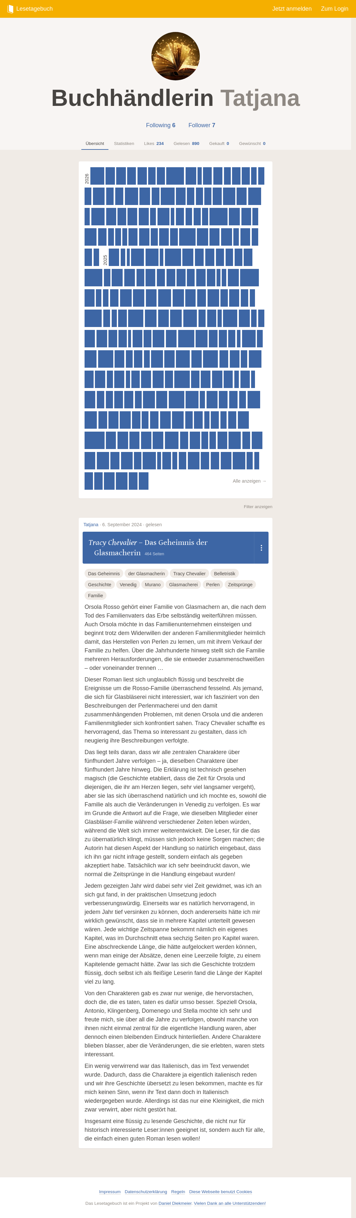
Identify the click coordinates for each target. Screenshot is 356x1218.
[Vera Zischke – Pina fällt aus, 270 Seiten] (111, 237)
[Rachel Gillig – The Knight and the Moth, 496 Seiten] (163, 318)
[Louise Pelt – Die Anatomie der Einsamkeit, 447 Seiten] (222, 440)
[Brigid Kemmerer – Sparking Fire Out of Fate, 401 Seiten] (121, 216)
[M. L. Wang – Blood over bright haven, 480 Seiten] (144, 237)
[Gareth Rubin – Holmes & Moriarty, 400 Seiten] (118, 399)
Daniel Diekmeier (174, 1203)
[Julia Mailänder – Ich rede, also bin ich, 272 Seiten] (255, 216)
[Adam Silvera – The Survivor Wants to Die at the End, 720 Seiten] (176, 399)
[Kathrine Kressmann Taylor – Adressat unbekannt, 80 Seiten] (128, 257)
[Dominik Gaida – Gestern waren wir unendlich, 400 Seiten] (223, 399)
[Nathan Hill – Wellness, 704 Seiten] (105, 359)
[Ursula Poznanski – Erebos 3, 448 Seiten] (137, 338)
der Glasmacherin (146, 573)
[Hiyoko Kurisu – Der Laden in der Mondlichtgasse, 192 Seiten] (220, 318)
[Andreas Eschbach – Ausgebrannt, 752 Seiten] (186, 338)
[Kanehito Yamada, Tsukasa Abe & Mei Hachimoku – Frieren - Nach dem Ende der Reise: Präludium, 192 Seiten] (128, 379)
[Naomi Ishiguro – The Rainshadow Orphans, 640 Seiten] (97, 176)
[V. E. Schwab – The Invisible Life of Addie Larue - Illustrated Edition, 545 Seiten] (157, 359)
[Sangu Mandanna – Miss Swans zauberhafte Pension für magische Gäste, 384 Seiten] (220, 257)
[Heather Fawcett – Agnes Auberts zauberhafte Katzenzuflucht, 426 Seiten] (217, 176)
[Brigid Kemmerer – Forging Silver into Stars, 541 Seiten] (193, 460)
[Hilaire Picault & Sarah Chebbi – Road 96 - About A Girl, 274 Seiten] (147, 359)
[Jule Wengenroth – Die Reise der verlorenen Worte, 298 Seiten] (107, 277)
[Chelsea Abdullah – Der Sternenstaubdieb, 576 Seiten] (235, 440)
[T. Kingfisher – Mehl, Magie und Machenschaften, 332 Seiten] (199, 196)
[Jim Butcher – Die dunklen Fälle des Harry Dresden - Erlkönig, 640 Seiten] (183, 359)
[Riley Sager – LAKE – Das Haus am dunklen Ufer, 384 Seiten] (98, 481)
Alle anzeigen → (250, 481)
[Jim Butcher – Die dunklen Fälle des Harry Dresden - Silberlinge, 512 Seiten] (243, 420)
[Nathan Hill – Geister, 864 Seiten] (249, 277)
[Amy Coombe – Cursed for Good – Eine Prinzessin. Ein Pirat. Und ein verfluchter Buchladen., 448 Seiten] (121, 176)
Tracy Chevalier (112, 542)
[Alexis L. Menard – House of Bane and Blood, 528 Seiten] (178, 298)
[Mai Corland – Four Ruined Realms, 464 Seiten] (119, 379)
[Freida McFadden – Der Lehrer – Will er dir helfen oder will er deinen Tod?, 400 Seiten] (213, 338)
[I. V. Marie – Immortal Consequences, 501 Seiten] (171, 338)
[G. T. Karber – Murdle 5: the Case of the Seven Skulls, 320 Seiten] (129, 359)
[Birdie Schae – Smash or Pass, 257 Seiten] (254, 176)
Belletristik (224, 573)
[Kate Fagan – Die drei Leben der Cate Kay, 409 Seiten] (201, 298)
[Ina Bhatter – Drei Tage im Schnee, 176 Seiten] (218, 277)
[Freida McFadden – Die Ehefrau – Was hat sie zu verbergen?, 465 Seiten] (111, 216)
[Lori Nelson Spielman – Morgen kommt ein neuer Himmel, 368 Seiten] (223, 338)
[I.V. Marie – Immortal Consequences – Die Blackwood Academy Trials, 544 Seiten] (158, 338)
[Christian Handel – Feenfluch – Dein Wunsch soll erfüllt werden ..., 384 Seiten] (211, 277)
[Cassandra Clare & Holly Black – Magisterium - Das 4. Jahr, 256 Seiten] (105, 298)
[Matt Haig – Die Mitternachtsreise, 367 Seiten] (245, 176)
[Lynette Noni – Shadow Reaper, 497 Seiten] (191, 176)
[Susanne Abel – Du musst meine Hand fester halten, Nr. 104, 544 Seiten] (201, 338)
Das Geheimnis (104, 573)
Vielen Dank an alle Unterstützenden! (230, 1203)
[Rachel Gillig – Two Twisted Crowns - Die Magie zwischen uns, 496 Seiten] (122, 440)
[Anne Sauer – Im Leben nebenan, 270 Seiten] (260, 338)
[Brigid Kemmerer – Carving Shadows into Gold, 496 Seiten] (90, 460)
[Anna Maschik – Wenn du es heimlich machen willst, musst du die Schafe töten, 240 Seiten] (114, 318)
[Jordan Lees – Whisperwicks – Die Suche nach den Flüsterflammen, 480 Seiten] (217, 379)
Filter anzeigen (258, 506)
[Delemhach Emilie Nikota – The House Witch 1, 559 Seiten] (163, 216)
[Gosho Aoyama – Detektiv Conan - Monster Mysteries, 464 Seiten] (234, 298)
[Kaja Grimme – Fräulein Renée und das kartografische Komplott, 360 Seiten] (155, 196)
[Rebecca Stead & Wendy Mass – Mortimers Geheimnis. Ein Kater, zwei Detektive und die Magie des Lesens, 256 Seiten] (96, 257)
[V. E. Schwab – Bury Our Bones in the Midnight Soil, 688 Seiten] (210, 359)
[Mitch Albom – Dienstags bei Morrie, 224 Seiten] (124, 237)
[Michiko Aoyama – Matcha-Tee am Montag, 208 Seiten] (224, 277)
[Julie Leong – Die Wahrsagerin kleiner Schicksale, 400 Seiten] (154, 420)
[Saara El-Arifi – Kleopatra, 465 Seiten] (214, 237)
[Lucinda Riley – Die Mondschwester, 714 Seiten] (182, 379)
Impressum (110, 1191)
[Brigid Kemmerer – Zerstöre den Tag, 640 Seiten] (168, 196)
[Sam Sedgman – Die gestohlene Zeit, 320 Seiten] (207, 196)
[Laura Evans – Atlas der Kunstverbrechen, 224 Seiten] (123, 257)
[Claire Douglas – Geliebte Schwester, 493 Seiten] (144, 196)
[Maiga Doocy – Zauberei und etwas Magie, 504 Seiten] (151, 298)
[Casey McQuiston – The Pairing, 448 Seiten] (205, 379)
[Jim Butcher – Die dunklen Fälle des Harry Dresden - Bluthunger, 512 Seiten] (158, 379)
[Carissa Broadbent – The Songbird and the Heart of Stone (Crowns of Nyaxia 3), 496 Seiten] (158, 440)
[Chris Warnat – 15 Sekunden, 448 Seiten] (234, 359)
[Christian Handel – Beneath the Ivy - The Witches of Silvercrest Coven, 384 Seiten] (184, 440)
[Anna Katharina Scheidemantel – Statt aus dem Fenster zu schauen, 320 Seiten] (88, 196)
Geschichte (99, 584)
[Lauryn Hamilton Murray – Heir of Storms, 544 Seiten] (149, 399)
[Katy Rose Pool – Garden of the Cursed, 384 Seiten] (205, 460)
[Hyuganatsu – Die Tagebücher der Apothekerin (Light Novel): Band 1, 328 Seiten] (231, 338)
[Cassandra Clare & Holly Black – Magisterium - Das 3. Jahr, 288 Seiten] (110, 379)
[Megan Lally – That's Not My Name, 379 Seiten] (215, 420)
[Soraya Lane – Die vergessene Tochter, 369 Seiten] (161, 176)
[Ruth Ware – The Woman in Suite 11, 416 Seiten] (199, 257)
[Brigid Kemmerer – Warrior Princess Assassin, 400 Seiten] (112, 338)
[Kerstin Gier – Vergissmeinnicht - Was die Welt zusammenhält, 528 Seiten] (121, 481)
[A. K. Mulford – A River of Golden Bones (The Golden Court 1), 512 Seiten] (233, 277)
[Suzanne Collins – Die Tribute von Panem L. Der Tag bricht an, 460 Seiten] (134, 440)
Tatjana (90, 524)
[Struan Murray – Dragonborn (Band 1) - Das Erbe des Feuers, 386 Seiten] (180, 216)
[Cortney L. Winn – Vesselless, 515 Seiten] (202, 237)
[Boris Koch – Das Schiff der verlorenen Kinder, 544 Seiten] (126, 298)
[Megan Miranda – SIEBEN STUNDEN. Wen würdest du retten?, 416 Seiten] (114, 460)
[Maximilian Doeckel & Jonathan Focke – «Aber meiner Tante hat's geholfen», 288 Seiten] (250, 460)
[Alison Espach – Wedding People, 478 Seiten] (169, 359)
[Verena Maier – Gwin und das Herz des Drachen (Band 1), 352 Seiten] (147, 338)
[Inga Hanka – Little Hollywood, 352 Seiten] (110, 196)
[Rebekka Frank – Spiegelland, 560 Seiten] (91, 237)
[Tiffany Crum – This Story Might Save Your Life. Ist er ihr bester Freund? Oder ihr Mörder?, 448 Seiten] (164, 237)
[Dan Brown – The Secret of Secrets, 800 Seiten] (93, 318)
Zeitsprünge (240, 584)
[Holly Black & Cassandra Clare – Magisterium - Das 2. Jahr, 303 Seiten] (212, 440)
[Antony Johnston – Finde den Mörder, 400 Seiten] (102, 237)
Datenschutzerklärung (146, 1191)
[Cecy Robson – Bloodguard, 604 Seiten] (149, 460)
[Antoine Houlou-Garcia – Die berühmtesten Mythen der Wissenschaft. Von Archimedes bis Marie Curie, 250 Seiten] (236, 237)
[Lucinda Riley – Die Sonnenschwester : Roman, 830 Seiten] (93, 277)
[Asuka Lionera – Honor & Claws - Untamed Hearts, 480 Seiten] (90, 338)
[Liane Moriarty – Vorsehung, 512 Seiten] (212, 399)
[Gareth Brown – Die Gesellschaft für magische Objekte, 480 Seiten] (190, 298)
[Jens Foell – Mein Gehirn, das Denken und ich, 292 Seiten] (261, 176)
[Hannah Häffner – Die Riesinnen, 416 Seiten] (132, 237)
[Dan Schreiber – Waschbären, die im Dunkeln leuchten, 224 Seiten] (174, 460)
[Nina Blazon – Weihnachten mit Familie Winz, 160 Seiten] (161, 257)
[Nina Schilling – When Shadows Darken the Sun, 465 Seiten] (144, 216)
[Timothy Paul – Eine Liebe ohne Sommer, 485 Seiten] (114, 257)
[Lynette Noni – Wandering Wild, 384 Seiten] (135, 379)
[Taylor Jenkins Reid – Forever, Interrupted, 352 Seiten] (182, 460)
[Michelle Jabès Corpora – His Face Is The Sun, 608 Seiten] (164, 298)
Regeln (178, 1191)
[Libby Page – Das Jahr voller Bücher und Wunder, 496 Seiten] (102, 338)
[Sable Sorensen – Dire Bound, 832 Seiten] (218, 216)
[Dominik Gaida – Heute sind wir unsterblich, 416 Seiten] (181, 277)
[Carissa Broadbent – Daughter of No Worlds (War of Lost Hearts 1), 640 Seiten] (190, 318)
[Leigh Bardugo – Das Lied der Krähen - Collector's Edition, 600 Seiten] (152, 257)
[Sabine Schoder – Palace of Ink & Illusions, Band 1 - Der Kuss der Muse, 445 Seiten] (150, 277)
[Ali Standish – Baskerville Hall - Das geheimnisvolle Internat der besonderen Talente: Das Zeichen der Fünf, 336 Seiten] (137, 460)
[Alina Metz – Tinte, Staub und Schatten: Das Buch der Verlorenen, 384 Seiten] (89, 481)
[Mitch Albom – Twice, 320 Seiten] (154, 237)
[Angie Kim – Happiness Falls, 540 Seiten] (178, 420)
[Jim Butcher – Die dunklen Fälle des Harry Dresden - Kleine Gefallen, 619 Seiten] (131, 196)
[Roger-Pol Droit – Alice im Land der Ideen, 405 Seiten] (131, 176)
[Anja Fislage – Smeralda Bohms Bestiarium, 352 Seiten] (229, 257)
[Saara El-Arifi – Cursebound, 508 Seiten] (187, 257)
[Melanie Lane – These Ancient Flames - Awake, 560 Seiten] (91, 359)
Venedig (128, 584)
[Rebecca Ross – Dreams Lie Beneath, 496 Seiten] (90, 399)
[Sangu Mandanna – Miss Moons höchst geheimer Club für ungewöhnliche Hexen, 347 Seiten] (174, 237)
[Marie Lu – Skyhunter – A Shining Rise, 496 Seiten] (125, 420)
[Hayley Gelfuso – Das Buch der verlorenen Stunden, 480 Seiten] (100, 379)
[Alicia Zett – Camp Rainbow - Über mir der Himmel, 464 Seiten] (113, 420)
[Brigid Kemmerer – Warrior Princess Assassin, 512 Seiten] (244, 318)
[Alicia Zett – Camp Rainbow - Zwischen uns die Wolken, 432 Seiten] (201, 277)
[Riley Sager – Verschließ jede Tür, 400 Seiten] (233, 399)
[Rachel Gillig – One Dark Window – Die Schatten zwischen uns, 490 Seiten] (109, 481)
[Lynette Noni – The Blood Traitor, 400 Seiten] (133, 481)
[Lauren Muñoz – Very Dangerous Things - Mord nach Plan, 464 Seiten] (90, 298)
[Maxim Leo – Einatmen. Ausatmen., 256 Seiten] (118, 237)
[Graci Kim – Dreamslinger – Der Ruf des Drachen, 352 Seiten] (244, 298)
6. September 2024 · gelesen (132, 524)
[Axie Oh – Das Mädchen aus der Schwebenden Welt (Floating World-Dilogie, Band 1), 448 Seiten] (119, 359)
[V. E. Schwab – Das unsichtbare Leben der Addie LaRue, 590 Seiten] (254, 399)
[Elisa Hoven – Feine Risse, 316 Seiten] (227, 176)
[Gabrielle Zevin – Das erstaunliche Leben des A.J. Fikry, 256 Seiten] (254, 318)
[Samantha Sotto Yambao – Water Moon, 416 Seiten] (211, 318)
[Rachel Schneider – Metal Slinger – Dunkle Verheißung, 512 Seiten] (226, 237)
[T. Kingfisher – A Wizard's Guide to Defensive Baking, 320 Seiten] (138, 399)
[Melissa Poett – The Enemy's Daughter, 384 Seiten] (236, 176)
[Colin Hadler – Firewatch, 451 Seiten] (246, 216)
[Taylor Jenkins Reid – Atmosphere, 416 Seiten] (89, 379)
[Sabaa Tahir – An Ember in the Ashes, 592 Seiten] (192, 399)
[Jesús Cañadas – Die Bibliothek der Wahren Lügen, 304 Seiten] (204, 440)
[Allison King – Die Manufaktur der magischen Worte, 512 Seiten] (117, 277)
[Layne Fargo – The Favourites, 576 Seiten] (103, 460)
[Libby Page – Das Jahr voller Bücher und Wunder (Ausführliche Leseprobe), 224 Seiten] (236, 379)
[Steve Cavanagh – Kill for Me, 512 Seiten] (234, 216)
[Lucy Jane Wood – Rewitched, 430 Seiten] (210, 257)
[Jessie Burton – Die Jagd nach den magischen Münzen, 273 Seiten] (205, 216)
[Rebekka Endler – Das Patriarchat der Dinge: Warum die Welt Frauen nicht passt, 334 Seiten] (109, 399)
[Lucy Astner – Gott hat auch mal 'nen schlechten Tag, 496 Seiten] (257, 440)
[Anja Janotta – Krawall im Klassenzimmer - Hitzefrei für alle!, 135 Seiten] (129, 338)
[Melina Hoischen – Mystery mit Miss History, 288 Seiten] (223, 420)
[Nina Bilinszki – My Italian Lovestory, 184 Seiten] (253, 379)
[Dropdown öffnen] (261, 548)
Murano (153, 584)
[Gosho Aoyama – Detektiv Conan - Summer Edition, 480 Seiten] (196, 359)
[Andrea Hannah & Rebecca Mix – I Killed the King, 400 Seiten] (122, 318)
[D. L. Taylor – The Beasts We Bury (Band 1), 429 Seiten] (245, 379)
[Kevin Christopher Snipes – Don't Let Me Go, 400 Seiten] (114, 298)
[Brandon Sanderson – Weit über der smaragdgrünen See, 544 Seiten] (151, 318)
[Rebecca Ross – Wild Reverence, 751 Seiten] (173, 257)
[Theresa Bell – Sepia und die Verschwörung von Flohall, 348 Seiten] (189, 420)
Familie (95, 595)
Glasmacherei (183, 584)
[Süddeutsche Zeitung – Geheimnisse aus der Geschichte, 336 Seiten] (224, 298)
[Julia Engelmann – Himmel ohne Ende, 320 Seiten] (242, 399)
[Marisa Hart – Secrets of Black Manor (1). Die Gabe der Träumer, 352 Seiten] (88, 257)
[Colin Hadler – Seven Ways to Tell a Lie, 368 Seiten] (246, 440)
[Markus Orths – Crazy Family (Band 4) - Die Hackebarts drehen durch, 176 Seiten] (239, 338)
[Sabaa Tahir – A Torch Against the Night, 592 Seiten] (255, 359)
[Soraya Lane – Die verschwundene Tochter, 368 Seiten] (169, 379)
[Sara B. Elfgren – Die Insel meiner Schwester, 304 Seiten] (255, 237)
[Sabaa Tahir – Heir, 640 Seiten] (172, 440)
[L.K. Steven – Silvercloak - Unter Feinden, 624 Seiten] (249, 338)
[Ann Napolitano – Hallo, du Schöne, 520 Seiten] (138, 298)
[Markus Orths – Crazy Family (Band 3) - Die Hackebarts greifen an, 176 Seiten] (159, 460)
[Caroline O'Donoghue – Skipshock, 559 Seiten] (229, 196)
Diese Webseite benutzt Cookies (220, 1191)
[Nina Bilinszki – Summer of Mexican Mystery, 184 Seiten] (199, 176)
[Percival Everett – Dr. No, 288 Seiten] (261, 318)
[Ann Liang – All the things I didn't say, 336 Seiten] (151, 176)
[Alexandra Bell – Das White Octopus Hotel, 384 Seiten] (161, 277)
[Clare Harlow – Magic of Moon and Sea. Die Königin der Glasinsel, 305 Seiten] (189, 216)
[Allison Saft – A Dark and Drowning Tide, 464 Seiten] (111, 440)
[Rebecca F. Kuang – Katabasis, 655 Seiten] (230, 318)
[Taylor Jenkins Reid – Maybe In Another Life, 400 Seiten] (198, 420)
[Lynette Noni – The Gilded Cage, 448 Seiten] (143, 481)
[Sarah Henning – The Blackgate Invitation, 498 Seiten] (129, 277)
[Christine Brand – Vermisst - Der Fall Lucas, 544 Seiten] (99, 196)
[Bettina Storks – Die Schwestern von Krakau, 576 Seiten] (239, 460)
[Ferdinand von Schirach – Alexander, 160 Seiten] (172, 216)
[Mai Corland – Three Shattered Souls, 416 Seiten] (217, 196)
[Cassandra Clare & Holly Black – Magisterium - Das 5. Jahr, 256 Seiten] (98, 298)
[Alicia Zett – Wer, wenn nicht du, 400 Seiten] (166, 460)
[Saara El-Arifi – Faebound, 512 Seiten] (161, 399)
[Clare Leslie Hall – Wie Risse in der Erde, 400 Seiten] (215, 460)
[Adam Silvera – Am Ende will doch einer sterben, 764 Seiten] (187, 237)
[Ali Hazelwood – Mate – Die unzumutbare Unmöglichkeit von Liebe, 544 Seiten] (213, 298)
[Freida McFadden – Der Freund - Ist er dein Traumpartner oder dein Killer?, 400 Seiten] (248, 257)
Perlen (213, 584)
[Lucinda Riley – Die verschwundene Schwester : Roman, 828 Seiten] (175, 176)
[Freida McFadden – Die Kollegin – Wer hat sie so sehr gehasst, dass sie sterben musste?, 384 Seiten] (232, 420)
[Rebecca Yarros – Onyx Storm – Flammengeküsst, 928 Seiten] (95, 440)
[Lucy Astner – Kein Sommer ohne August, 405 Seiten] (207, 176)
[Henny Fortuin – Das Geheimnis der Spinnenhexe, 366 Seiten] (140, 277)
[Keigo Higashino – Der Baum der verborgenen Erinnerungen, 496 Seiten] (165, 420)
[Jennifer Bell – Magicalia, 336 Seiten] (197, 216)
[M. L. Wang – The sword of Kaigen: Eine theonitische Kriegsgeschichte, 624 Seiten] (98, 216)
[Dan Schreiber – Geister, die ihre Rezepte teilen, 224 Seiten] (256, 460)
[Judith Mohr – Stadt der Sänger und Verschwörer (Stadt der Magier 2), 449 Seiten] (132, 216)
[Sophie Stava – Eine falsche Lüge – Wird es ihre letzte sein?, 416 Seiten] (128, 399)
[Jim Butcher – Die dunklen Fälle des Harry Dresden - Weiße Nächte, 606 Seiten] (254, 196)
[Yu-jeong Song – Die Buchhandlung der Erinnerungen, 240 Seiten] (252, 298)
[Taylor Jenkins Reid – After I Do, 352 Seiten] (100, 399)
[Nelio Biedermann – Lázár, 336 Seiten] (202, 318)
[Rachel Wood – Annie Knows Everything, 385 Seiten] (119, 196)
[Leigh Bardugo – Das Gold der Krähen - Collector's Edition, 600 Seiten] (137, 257)
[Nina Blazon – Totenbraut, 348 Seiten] (190, 196)
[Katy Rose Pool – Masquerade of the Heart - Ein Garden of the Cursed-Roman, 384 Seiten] (195, 379)
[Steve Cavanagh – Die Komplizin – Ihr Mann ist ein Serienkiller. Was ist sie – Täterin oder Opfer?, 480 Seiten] (195, 440)
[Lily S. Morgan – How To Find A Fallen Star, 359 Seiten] (191, 277)
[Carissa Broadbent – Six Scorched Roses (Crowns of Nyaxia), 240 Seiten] (206, 420)
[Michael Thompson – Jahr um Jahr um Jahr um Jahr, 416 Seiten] (224, 359)
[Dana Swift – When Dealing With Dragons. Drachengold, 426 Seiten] (110, 176)
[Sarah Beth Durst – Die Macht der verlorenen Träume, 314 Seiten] (145, 420)
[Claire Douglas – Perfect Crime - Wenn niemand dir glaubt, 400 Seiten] (102, 420)
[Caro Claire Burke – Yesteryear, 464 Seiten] (245, 237)
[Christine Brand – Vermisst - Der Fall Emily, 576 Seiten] (91, 420)
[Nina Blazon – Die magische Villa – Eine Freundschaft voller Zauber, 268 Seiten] (153, 216)
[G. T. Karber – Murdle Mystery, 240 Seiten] (87, 216)
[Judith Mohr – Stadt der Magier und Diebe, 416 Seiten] (228, 379)
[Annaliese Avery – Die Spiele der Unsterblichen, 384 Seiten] (136, 420)
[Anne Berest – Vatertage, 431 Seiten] (142, 176)
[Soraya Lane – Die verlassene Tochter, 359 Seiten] (238, 257)
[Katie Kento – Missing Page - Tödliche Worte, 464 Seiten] (242, 196)
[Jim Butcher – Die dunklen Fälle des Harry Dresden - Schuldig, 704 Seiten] (135, 318)
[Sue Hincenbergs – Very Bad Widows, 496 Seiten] (226, 460)
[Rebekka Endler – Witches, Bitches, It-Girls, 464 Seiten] (146, 379)
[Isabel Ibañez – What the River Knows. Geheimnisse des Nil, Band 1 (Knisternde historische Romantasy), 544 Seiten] (127, 460)
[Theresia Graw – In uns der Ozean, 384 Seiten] (122, 338)
